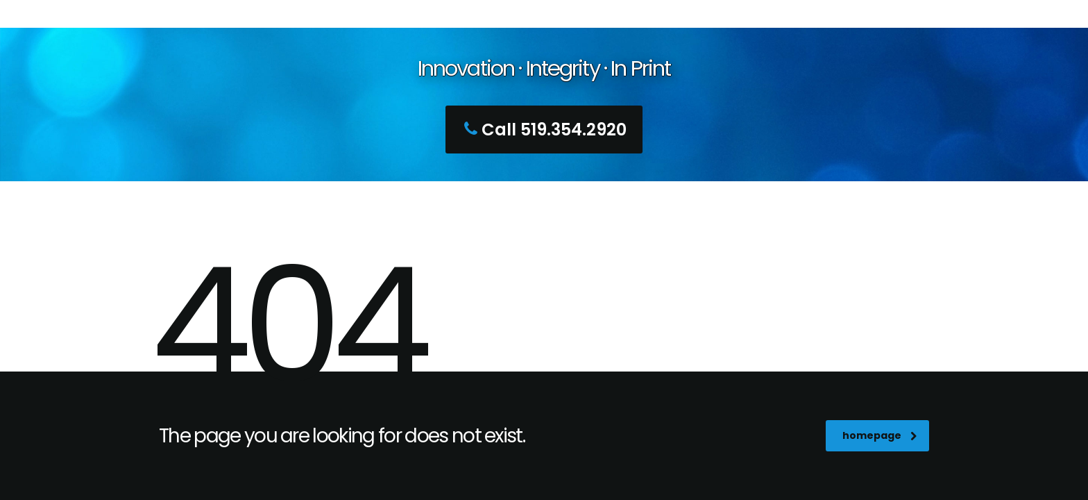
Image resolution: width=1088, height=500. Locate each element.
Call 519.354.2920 (542, 129)
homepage (879, 435)
